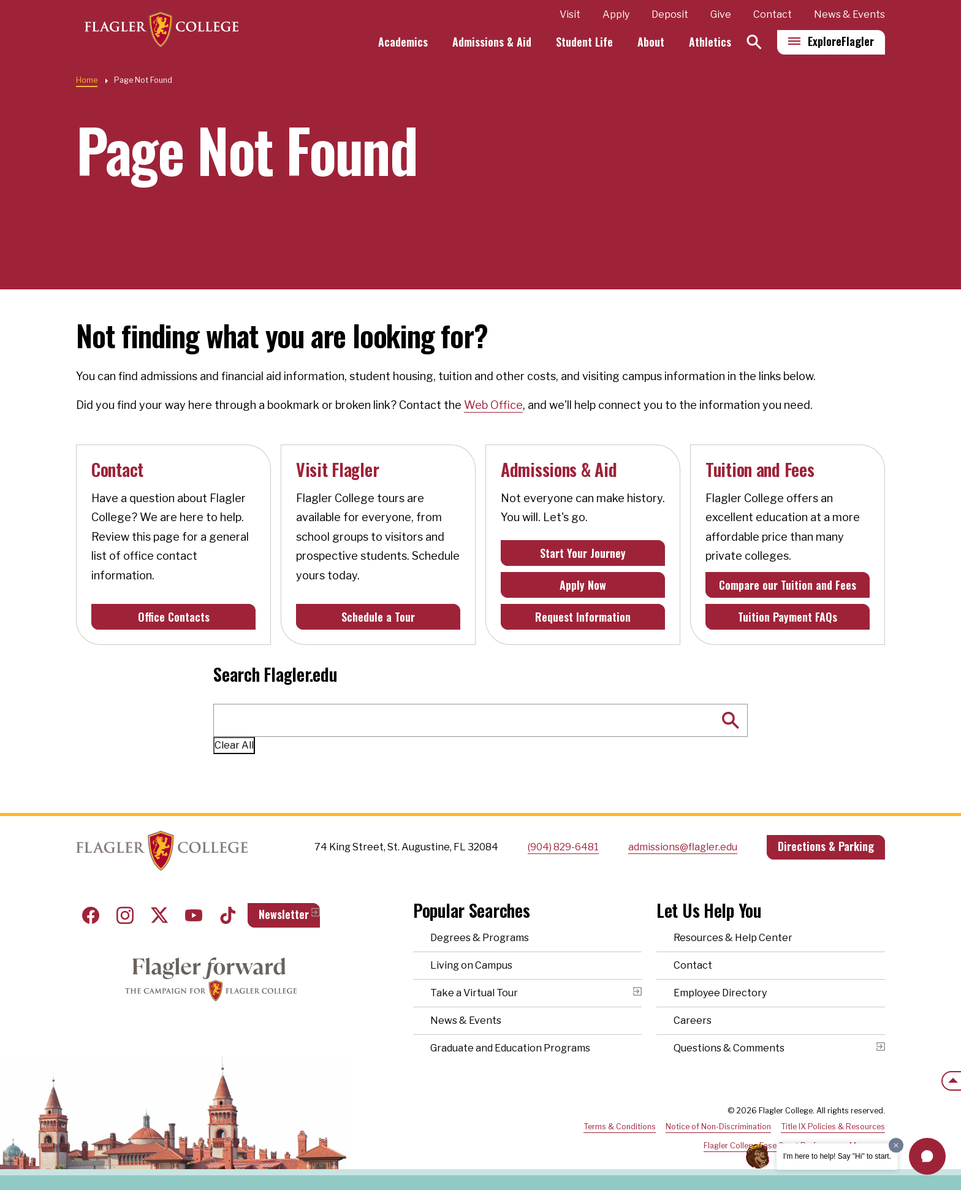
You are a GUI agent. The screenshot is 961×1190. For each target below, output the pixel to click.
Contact (772, 14)
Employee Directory (720, 993)
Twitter (159, 915)
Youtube (193, 915)
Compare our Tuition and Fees (787, 585)
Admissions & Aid (491, 42)
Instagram (125, 915)
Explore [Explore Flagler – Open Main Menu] (841, 41)
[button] (927, 1156)
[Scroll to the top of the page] (951, 1081)
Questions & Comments (729, 1048)
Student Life (584, 42)
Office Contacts (174, 617)
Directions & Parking (826, 846)
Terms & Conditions (619, 1126)
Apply (615, 14)
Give (720, 14)
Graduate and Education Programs (510, 1048)
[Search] (754, 42)
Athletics (710, 42)
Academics (403, 42)
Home (86, 80)
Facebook (90, 915)
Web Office (493, 405)
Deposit (669, 14)
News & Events (849, 14)
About (650, 42)
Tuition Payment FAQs (787, 617)
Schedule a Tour (378, 617)
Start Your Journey (583, 553)
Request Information (583, 617)
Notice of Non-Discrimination (718, 1126)
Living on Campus (471, 965)
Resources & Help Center (733, 938)
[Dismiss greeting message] (896, 1145)
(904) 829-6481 (563, 847)
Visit (570, 14)
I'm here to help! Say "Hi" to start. (837, 1156)
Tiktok (228, 915)
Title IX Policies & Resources (833, 1126)
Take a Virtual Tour (474, 993)
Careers (693, 1020)
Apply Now (583, 585)
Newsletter (284, 914)
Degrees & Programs (479, 938)
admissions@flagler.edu (682, 847)
